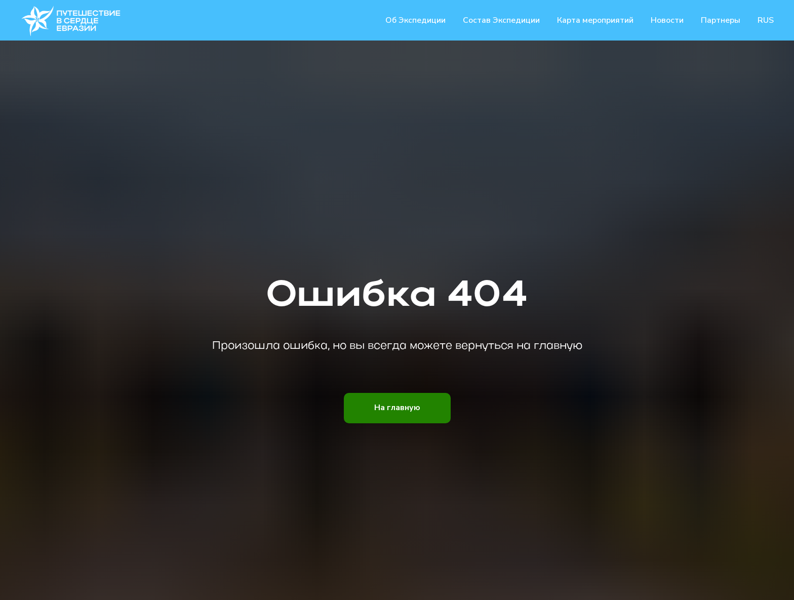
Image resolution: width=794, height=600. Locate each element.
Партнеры (720, 20)
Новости (667, 20)
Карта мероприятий (595, 20)
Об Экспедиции (415, 20)
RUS (766, 20)
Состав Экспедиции (501, 20)
